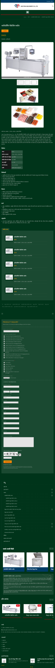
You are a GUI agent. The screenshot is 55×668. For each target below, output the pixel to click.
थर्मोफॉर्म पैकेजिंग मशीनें (16, 304)
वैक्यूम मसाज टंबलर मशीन (9, 512)
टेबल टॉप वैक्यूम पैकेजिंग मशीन (9, 515)
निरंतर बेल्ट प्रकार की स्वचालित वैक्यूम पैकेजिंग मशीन (13, 526)
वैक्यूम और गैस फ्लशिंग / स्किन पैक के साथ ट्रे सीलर (13, 509)
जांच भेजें (5, 30)
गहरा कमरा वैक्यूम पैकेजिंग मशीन (10, 520)
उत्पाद (5, 492)
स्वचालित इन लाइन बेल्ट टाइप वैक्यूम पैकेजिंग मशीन (13, 529)
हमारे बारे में (6, 489)
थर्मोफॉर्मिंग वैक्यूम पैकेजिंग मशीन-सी (11, 506)
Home (25, 17)
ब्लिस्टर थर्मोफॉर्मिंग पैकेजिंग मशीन (7, 306)
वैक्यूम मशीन (47, 304)
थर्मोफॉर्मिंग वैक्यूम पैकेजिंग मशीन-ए (11, 498)
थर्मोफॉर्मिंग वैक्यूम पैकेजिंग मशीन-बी (48, 17)
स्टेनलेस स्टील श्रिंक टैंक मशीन (9, 532)
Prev (52, 549)
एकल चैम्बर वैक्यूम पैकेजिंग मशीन (10, 518)
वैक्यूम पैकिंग (35, 304)
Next (50, 549)
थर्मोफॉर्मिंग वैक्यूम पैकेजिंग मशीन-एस (11, 500)
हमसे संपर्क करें (7, 541)
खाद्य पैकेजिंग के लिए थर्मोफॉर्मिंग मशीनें (20, 306)
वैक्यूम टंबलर (33, 590)
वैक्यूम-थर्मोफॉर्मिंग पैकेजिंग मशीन (32, 306)
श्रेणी (28, 17)
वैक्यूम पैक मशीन (41, 304)
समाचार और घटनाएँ (8, 538)
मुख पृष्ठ (5, 486)
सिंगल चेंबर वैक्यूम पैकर (32, 569)
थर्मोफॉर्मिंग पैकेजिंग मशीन (35, 17)
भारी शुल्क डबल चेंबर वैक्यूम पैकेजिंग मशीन (11, 523)
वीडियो (5, 535)
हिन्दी (52, 1)
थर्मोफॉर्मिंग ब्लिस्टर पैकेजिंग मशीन (26, 304)
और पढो (2, 665)
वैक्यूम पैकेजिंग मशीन (8, 304)
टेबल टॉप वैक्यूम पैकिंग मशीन (15, 659)
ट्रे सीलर (29, 590)
